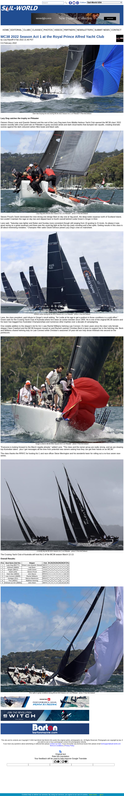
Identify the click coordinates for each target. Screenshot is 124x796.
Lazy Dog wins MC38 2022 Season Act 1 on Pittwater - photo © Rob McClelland (62, 212)
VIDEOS (58, 30)
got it (101, 795)
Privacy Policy (69, 746)
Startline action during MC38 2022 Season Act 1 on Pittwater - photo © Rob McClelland (62, 313)
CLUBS (27, 30)
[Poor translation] (64, 761)
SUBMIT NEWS (102, 30)
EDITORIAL (16, 30)
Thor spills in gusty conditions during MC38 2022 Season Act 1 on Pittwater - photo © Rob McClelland (62, 692)
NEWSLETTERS (85, 30)
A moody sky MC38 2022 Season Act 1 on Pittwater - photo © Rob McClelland (62, 550)
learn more (93, 795)
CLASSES (37, 30)
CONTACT (116, 30)
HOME (6, 30)
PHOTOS (48, 30)
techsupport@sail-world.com (111, 744)
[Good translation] (57, 761)
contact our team (55, 744)
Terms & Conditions (56, 746)
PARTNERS (69, 30)
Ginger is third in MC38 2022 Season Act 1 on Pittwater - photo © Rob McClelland (62, 443)
